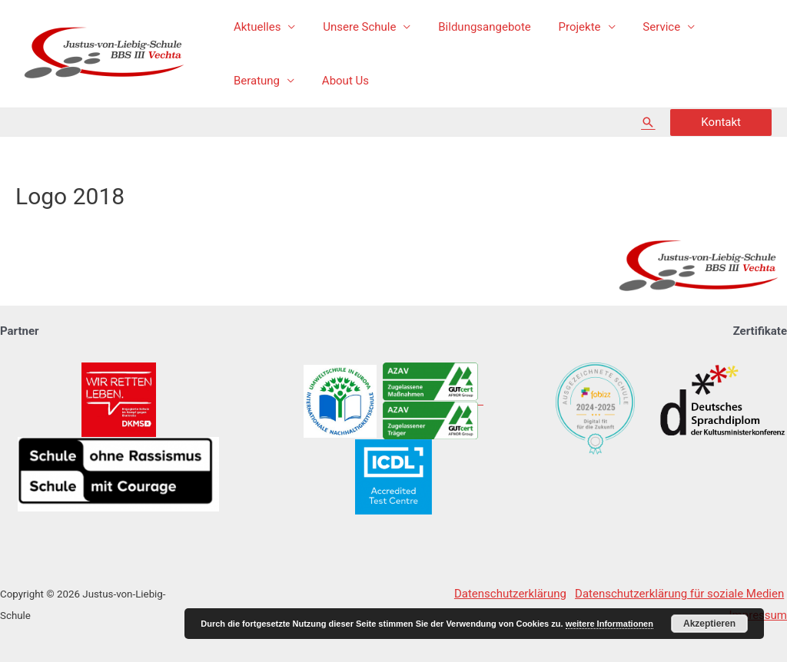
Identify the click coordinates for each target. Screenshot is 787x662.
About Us (254, 81)
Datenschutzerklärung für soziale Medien (679, 594)
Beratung (721, 27)
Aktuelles (255, 27)
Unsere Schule (353, 27)
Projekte (564, 27)
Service (641, 27)
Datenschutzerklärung (510, 594)
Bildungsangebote (473, 27)
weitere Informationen (609, 623)
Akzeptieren (709, 623)
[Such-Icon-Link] (648, 122)
